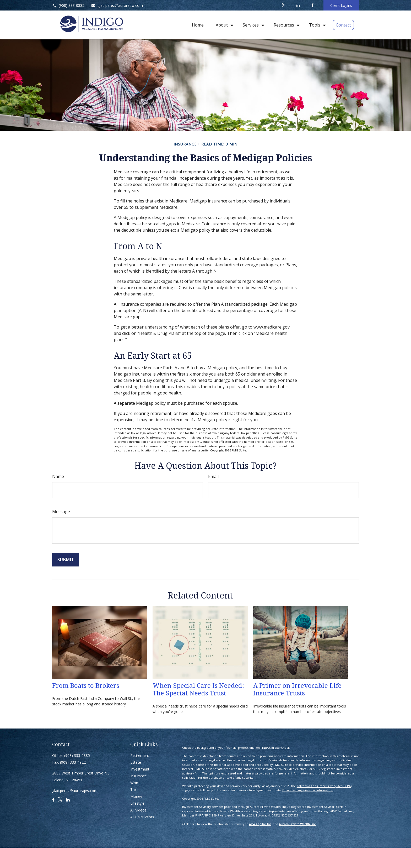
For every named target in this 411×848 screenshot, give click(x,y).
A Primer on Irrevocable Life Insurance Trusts (297, 689)
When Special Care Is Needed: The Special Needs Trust (198, 689)
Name (58, 476)
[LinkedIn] (298, 5)
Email (213, 476)
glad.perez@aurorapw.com (117, 5)
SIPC (207, 815)
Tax (133, 789)
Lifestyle (137, 803)
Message (61, 511)
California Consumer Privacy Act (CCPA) (324, 786)
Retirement (139, 755)
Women (137, 782)
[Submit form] (65, 559)
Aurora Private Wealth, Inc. (297, 824)
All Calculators (142, 816)
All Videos (138, 810)
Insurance (138, 775)
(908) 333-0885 (68, 5)
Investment (139, 769)
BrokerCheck (280, 748)
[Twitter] (283, 5)
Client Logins (341, 5)
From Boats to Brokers (85, 685)
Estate (135, 762)
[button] (198, 24)
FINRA (199, 815)
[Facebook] (312, 5)
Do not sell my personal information (307, 790)
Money (136, 796)
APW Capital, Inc (260, 824)
